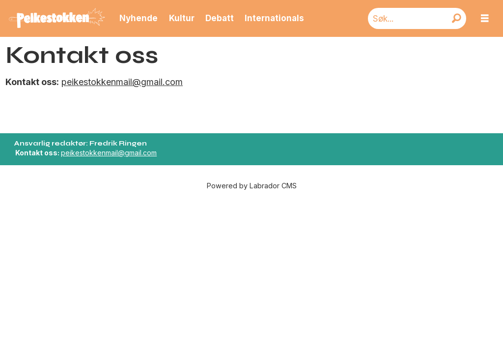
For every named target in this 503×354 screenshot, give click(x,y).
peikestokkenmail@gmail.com (122, 82)
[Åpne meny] (485, 18)
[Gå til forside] (57, 18)
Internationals (274, 18)
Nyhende (138, 18)
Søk (367, 7)
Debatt (219, 18)
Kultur (182, 18)
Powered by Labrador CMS (252, 185)
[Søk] (456, 18)
